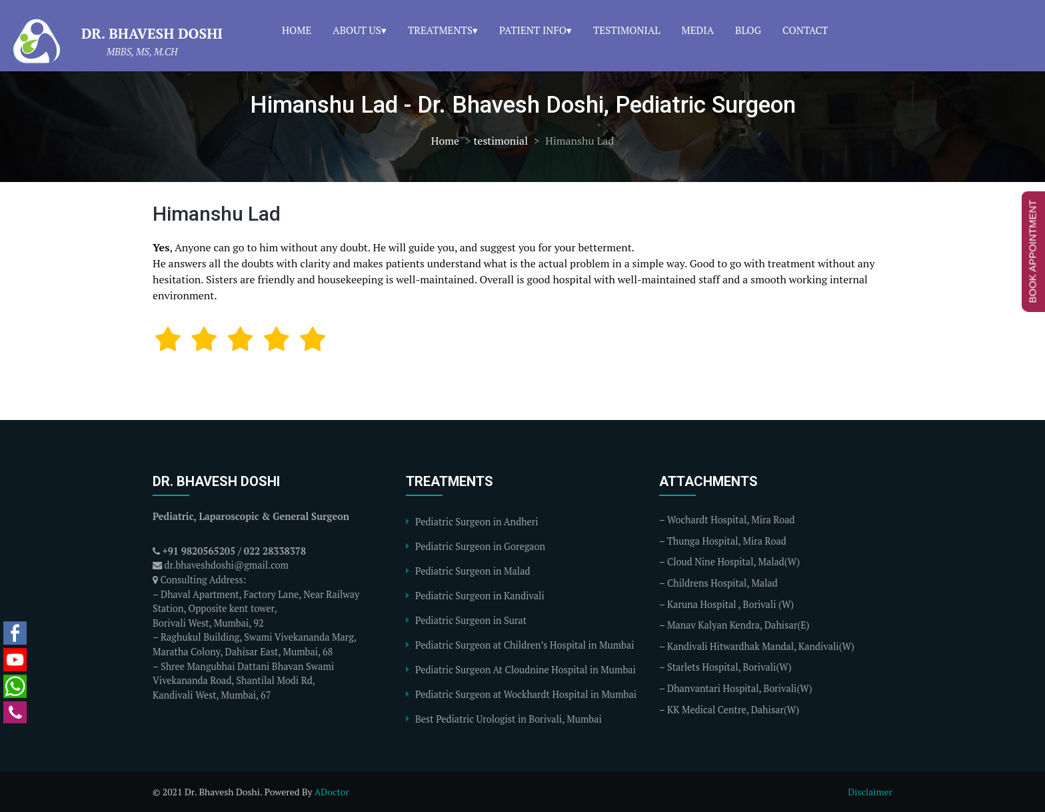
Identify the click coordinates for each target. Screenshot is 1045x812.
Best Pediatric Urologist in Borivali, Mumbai (508, 719)
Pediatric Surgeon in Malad (472, 571)
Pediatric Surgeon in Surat (470, 620)
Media (698, 30)
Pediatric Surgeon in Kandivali (479, 595)
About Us (357, 30)
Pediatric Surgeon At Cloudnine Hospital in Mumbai (525, 669)
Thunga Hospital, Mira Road (726, 541)
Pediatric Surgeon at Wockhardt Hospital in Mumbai (525, 694)
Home (296, 30)
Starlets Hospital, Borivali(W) (729, 667)
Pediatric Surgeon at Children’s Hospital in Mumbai (524, 645)
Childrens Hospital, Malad (722, 583)
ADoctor (332, 791)
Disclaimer (870, 791)
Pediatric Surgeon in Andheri (476, 521)
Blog (748, 30)
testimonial (500, 140)
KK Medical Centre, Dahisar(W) (733, 709)
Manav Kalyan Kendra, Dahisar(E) (738, 625)
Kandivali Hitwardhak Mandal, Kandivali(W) (760, 646)
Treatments (440, 30)
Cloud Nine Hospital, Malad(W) (733, 561)
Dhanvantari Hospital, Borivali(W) (739, 688)
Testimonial (626, 30)
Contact (805, 30)
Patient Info (532, 30)
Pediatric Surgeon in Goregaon (480, 546)
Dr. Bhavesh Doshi (152, 33)
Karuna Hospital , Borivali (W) (730, 604)
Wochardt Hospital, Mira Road (731, 519)
